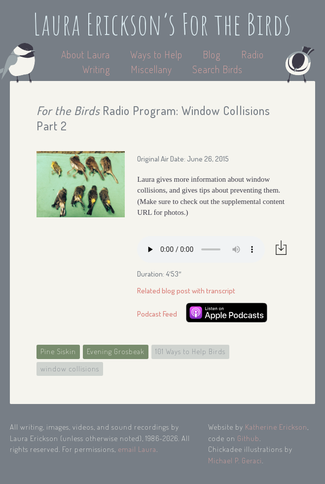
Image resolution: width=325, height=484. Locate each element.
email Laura (137, 449)
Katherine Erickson (276, 427)
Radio (252, 54)
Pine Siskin (58, 351)
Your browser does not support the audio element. (201, 249)
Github (248, 438)
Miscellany (151, 69)
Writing (96, 69)
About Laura (86, 54)
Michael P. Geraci (235, 460)
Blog (212, 54)
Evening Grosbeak (115, 351)
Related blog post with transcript (186, 290)
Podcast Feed (157, 314)
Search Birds (217, 69)
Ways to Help (157, 54)
